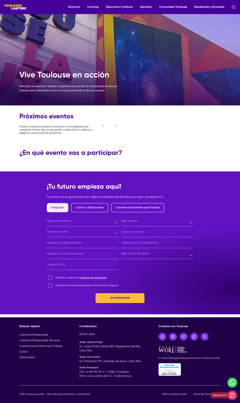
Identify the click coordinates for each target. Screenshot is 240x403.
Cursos (23, 351)
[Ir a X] (205, 337)
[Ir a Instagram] (173, 337)
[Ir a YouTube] (183, 337)
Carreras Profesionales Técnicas (39, 340)
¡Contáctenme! (120, 298)
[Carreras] (94, 7)
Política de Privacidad (174, 394)
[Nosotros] (75, 7)
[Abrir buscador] (234, 7)
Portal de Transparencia (207, 394)
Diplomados (27, 357)
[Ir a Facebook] (162, 337)
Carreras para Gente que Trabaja (40, 346)
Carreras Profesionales (33, 334)
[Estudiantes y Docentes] (210, 7)
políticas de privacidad (93, 277)
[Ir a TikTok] (194, 337)
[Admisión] (147, 7)
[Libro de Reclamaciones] (190, 369)
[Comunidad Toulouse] (174, 7)
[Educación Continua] (121, 7)
